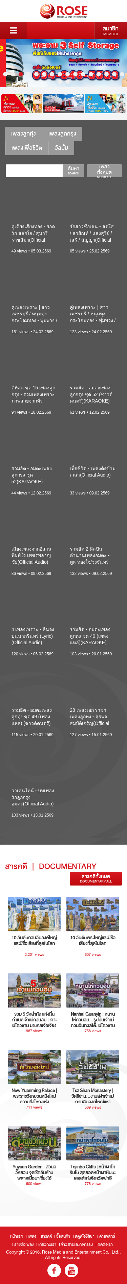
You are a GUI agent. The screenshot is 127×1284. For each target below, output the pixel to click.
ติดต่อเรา (105, 1244)
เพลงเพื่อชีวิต (27, 147)
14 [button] (106, 74)
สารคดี (46, 1236)
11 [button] (83, 74)
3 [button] (21, 74)
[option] (63, 63)
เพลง (32, 1236)
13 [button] (99, 74)
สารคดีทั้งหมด (96, 879)
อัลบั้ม (61, 147)
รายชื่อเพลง (24, 1244)
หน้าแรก (16, 1236)
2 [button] (13, 74)
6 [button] (44, 74)
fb (54, 1270)
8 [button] (60, 74)
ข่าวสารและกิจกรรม (77, 1244)
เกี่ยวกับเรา (47, 1244)
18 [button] (67, 81)
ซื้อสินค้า (63, 1236)
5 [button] (36, 74)
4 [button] (28, 74)
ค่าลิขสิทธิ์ (107, 1236)
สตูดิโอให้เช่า (84, 1236)
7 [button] (52, 74)
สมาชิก (111, 30)
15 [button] (114, 74)
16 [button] (122, 74)
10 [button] (75, 74)
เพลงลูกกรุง (62, 133)
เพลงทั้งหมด (104, 170)
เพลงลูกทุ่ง (23, 133)
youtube (71, 1270)
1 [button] (5, 74)
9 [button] (67, 74)
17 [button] (60, 81)
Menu (13, 30)
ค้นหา (73, 170)
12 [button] (91, 74)
